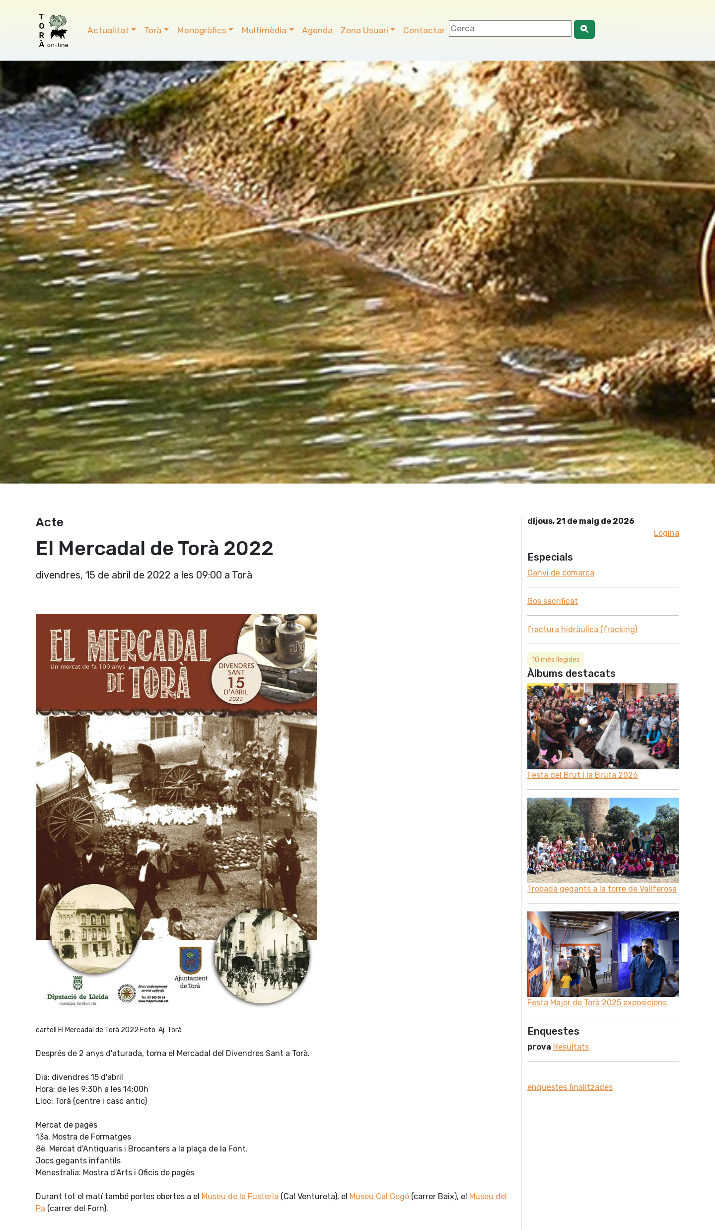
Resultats (571, 1047)
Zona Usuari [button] (364, 30)
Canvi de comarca (560, 572)
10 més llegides (556, 660)
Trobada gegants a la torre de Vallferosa (602, 889)
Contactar (424, 30)
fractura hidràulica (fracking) (582, 629)
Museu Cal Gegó (379, 1196)
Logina (666, 533)
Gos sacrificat (552, 601)
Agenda (317, 30)
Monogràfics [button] (201, 30)
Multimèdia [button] (263, 30)
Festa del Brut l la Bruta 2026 (582, 775)
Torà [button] (152, 30)
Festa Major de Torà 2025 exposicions (597, 1002)
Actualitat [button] (108, 30)
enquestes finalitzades (570, 1087)
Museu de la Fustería (240, 1196)
